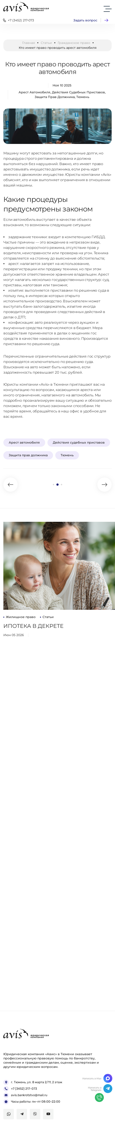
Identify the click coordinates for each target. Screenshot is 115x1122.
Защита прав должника (55, 97)
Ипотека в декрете (33, 626)
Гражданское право (74, 43)
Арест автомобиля (34, 92)
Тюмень (82, 97)
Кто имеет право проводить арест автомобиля (57, 68)
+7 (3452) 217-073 (18, 20)
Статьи (46, 43)
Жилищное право (21, 617)
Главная (28, 43)
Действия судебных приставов (78, 92)
